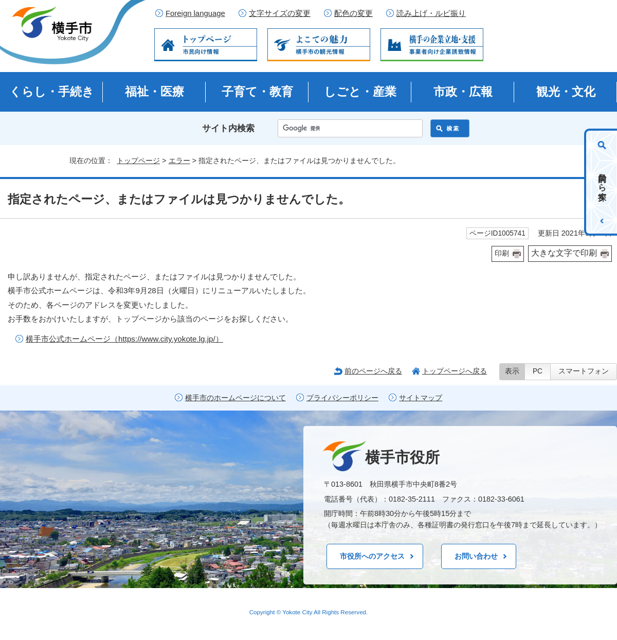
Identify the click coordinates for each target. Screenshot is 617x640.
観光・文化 (565, 91)
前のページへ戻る (373, 371)
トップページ (138, 160)
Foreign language (195, 13)
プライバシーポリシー (342, 398)
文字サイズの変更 (280, 13)
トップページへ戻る (454, 371)
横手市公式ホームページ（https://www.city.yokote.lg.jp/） (124, 338)
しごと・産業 (360, 91)
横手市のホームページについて (235, 398)
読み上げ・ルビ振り (431, 13)
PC (537, 371)
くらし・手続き (51, 91)
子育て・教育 (257, 91)
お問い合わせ (476, 556)
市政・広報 (463, 91)
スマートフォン (583, 371)
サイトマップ (420, 398)
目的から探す (602, 182)
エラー (179, 160)
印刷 (502, 253)
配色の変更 (353, 13)
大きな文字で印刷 (564, 252)
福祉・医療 (154, 91)
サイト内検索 (228, 128)
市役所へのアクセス (372, 556)
